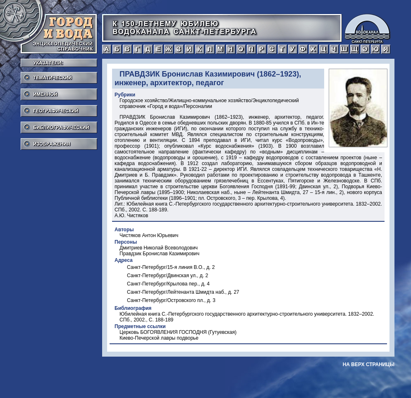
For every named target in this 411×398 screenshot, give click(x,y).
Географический (59, 108)
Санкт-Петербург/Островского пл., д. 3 (171, 300)
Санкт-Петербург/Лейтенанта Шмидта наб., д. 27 (183, 292)
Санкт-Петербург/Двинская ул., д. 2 (167, 275)
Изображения (59, 141)
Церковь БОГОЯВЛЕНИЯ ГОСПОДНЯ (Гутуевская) (178, 332)
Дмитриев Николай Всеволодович (158, 248)
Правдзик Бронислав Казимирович (159, 254)
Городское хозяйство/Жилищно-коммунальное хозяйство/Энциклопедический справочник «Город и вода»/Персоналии (209, 103)
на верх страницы (368, 364)
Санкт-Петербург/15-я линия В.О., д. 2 (171, 267)
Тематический (59, 75)
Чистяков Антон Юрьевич (148, 235)
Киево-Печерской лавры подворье (158, 338)
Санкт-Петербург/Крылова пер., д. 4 (168, 284)
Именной (59, 92)
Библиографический (59, 125)
